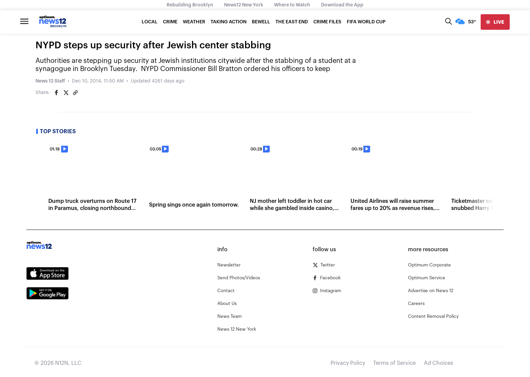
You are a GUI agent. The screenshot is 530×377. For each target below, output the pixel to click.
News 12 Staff (50, 81)
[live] (495, 22)
